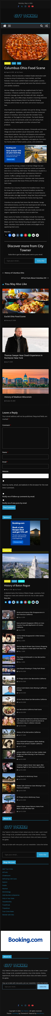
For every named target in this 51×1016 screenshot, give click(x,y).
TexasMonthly (6, 902)
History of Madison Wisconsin (18, 397)
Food (13, 63)
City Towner (19, 72)
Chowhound (6, 875)
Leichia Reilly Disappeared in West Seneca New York (31, 637)
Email (5, 462)
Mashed (5, 889)
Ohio (19, 63)
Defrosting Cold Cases (9, 879)
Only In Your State (8, 898)
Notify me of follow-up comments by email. (18, 496)
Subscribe (40, 261)
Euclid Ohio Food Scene (15, 316)
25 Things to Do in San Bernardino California (31, 679)
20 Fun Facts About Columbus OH (35, 278)
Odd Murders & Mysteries (10, 895)
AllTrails (5, 872)
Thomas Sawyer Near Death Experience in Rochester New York (23, 356)
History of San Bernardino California (28, 732)
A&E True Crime (7, 869)
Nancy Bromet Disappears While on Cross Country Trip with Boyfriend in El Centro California (30, 625)
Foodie (4, 885)
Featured (7, 63)
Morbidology (6, 892)
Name (5, 452)
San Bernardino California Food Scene (29, 709)
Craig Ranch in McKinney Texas (27, 776)
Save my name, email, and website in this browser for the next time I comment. (25, 486)
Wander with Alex (8, 915)
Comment (6, 425)
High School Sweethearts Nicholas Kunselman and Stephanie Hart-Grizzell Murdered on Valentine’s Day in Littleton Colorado (32, 721)
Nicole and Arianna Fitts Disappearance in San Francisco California (31, 613)
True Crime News (8, 911)
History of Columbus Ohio (13, 273)
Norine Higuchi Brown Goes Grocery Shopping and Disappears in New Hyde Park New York (32, 647)
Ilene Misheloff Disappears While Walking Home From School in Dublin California (30, 743)
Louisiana (21, 581)
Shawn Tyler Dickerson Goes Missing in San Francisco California (31, 787)
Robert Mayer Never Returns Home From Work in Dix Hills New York (30, 807)
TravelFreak (6, 905)
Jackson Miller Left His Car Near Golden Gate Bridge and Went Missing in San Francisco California (31, 754)
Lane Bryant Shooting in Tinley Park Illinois (31, 668)
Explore (4, 882)
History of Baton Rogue (17, 585)
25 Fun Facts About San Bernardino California (32, 699)
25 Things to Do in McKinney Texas (28, 797)
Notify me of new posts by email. (14, 503)
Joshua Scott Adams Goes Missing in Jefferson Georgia (32, 689)
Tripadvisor (6, 908)
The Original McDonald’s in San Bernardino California (31, 658)
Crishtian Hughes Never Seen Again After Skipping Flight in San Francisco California (30, 766)
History (14, 581)
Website (5, 471)
